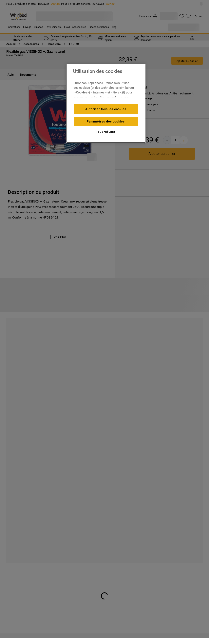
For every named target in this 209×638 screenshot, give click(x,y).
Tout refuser (105, 132)
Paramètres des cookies (106, 121)
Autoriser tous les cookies (105, 109)
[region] (105, 103)
